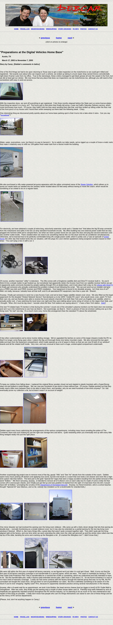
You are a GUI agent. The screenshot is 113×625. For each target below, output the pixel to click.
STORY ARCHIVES (64, 29)
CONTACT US (93, 29)
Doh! (103, 303)
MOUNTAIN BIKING (37, 29)
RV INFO (76, 29)
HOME (16, 29)
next (70, 38)
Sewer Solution (87, 184)
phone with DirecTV (105, 285)
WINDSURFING (51, 29)
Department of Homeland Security (53, 485)
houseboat (5, 115)
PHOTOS (83, 29)
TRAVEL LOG (24, 29)
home (59, 38)
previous (45, 38)
